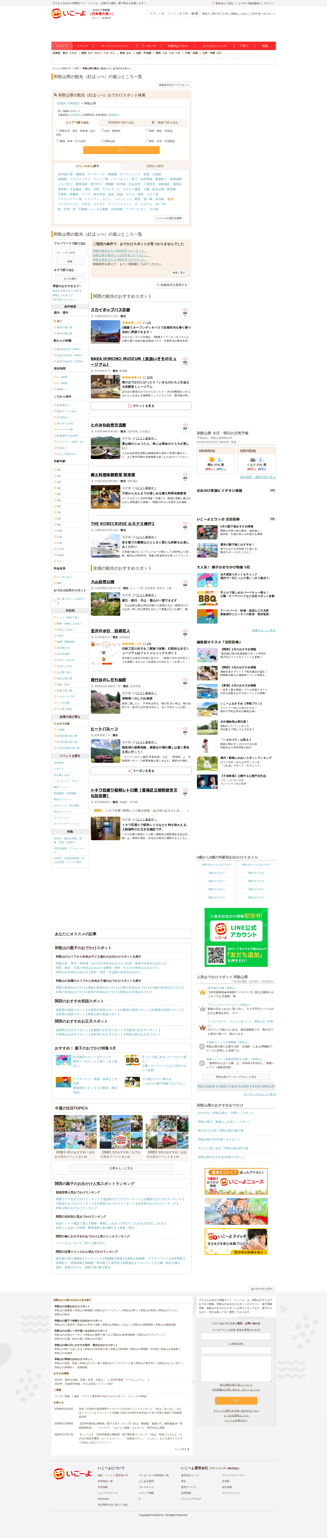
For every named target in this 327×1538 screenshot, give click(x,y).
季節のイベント (62, 799)
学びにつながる (133, 1223)
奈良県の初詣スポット (70, 1014)
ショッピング (123, 199)
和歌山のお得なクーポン (68, 1334)
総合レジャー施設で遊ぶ (72, 1223)
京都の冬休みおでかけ (134, 987)
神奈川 (98, 53)
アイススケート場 (70, 199)
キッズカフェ (143, 204)
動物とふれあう (240, 13)
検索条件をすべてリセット (174, 85)
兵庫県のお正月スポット (72, 1034)
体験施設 (164, 184)
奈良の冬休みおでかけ (102, 992)
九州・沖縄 (208, 53)
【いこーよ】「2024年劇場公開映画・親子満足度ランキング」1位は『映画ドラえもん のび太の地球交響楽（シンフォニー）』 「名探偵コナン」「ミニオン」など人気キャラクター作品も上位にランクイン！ (130, 1438)
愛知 (128, 53)
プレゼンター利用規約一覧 (154, 1475)
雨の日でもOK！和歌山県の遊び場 (220, 1130)
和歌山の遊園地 (63, 1310)
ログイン (269, 3)
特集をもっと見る (264, 630)
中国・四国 (191, 53)
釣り (135, 179)
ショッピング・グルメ (66, 781)
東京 (90, 53)
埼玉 (112, 53)
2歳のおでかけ (216, 872)
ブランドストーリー (233, 1475)
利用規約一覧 (105, 1481)
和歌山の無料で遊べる (97, 1334)
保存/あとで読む (223, 3)
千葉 (106, 53)
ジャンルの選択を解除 (169, 218)
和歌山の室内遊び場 (96, 1349)
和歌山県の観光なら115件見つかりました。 (122, 255)
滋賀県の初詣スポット (70, 1009)
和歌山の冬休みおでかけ (136, 992)
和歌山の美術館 (169, 1349)
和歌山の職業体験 (166, 1324)
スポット (62, 46)
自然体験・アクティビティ (128, 209)
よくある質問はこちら (236, 1415)
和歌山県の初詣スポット (104, 1014)
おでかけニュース (214, 46)
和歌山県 (269, 1086)
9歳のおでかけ (256, 897)
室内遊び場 (65, 174)
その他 (153, 209)
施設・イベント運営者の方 (113, 1475)
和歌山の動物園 (83, 1310)
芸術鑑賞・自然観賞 (65, 793)
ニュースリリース (108, 1493)
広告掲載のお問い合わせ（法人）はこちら (236, 1389)
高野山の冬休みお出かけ (72, 972)
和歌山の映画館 (119, 1349)
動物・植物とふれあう (105, 1223)
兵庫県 (244, 1086)
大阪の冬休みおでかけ (166, 987)
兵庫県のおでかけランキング (116, 1203)
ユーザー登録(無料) (249, 3)
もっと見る (180, 1449)
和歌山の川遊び (94, 1338)
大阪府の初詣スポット (134, 1009)
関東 (83, 53)
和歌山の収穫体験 (143, 1324)
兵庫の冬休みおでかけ (70, 992)
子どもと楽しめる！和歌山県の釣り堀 (223, 1148)
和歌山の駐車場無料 (124, 1334)
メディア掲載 (146, 1493)
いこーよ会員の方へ (236, 1420)
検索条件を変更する (172, 285)
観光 (170, 199)
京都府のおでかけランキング (162, 1199)
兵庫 (177, 53)
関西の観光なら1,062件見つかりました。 (120, 250)
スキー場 (152, 194)
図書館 (74, 194)
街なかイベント (62, 811)
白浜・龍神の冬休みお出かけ (145, 963)
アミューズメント (120, 204)
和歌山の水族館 (63, 1353)
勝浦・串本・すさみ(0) (71, 141)
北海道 (73, 53)
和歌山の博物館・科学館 (144, 1349)
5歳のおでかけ (256, 881)
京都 (171, 53)
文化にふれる (155, 1223)
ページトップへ (262, 1288)
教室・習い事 (143, 199)
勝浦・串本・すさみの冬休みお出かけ (131, 967)
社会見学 (135, 184)
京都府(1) (75, 114)
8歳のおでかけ (216, 897)
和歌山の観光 (62, 1314)
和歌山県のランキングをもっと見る (236, 1076)
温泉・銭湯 (115, 194)
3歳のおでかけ (256, 872)
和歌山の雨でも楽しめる (68, 1349)
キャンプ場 (100, 179)
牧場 (146, 174)
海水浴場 (99, 194)
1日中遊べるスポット (264, 13)
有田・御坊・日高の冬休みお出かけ (79, 967)
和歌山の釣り (130, 1310)
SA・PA (160, 204)
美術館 (62, 189)
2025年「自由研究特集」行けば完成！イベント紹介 (69, 860)
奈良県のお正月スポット (107, 1034)
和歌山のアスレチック (150, 1334)
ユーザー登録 (62, 1396)
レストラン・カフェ (97, 199)
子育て (244, 46)
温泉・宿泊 (126, 1227)
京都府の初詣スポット (102, 1009)
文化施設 (76, 189)
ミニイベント (61, 817)
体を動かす (109, 1227)
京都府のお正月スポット (107, 1030)
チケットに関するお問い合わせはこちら (236, 1410)
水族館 (156, 174)
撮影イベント (61, 787)
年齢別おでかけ (178, 46)
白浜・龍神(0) (110, 130)
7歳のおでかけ (256, 889)
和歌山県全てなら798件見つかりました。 (120, 259)
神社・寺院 (91, 189)
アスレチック (111, 189)
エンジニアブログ (191, 1498)
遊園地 (80, 174)
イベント (82, 46)
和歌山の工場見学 (65, 1324)
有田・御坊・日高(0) (159, 130)
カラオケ (99, 204)
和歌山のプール (167, 1310)
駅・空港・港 (67, 209)
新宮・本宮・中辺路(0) (160, 141)
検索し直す (179, 272)
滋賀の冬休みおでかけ (102, 987)
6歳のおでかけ (216, 889)
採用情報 (186, 1493)
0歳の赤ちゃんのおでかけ (216, 864)
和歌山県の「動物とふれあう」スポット (224, 1121)
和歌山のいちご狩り (169, 1363)
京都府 (221, 1086)
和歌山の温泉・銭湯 (66, 1363)
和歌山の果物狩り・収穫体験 (71, 1367)
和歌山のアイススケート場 (118, 1363)
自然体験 (59, 762)
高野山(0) (108, 141)
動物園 (112, 174)
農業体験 (81, 184)
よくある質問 (146, 1481)
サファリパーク (130, 174)
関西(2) (75, 103)
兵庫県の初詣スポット (166, 1009)
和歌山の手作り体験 (88, 1324)
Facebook (103, 1498)
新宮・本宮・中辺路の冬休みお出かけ (116, 972)
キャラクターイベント (66, 823)
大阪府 (233, 1086)
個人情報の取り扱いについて (236, 1384)
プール (86, 194)
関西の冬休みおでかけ (70, 987)
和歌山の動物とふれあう (116, 1324)
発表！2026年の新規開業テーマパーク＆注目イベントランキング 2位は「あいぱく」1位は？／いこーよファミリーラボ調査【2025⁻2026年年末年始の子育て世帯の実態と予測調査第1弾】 (130, 1412)
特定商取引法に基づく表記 (113, 1504)
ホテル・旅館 (134, 194)
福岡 (218, 53)
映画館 (171, 189)
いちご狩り (65, 184)
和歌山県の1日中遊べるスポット (219, 1139)
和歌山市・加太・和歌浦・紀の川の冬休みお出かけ (90, 963)
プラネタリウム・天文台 (74, 204)
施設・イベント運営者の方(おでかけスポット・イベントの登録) (110, 1396)
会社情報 (227, 1487)
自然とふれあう (66, 1227)
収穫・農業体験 (89, 1227)
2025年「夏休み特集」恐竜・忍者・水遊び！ (68, 840)
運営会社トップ (190, 1475)
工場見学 (149, 184)
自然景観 (146, 179)
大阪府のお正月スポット (142, 1030)
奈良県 (256, 1086)
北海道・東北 (60, 53)
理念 (183, 1481)
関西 (158, 53)
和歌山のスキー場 (90, 1363)
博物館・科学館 (115, 184)
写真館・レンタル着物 (93, 209)
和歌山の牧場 (148, 1310)
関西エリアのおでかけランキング (78, 1199)
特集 (265, 46)
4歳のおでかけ (216, 881)
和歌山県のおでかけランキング (76, 1208)
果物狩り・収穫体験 (168, 179)
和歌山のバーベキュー (107, 1310)
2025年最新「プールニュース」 (69, 850)
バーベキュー (120, 179)
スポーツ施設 (132, 189)
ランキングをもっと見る (259, 1094)
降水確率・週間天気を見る (258, 477)
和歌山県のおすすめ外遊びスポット (221, 1157)
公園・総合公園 (153, 189)
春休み (206, 13)
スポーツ (59, 768)
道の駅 (159, 199)
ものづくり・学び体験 (66, 805)
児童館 (62, 194)
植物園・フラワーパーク (74, 179)
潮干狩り (96, 184)
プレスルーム (146, 1487)
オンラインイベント (115, 46)
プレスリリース (231, 1493)
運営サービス (188, 1487)
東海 (122, 53)
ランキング (149, 46)
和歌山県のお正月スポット (143, 1034)
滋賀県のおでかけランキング (122, 1199)
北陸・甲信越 (143, 53)
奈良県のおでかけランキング (157, 1203)
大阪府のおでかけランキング (75, 1203)
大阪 (164, 53)
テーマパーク (96, 174)
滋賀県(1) (114, 114)
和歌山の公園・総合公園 (68, 1338)
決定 (121, 150)
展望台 (177, 184)
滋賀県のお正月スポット (72, 1030)
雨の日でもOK (220, 13)
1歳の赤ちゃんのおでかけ (256, 864)
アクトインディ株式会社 (224, 1468)
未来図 (225, 1481)
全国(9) (61, 103)
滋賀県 (210, 1086)
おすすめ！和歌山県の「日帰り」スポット (226, 1113)
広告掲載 (103, 1487)
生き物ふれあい (62, 775)
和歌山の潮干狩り (145, 1363)
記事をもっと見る (121, 1168)
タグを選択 (70, 278)
